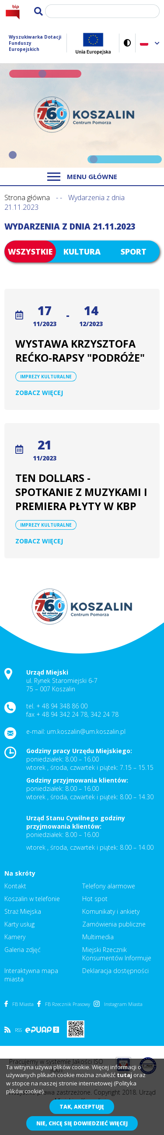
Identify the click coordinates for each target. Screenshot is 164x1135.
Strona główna (27, 197)
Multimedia (98, 937)
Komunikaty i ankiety (111, 911)
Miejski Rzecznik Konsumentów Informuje (116, 953)
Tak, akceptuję (81, 1106)
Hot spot (95, 898)
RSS (13, 1030)
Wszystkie (30, 251)
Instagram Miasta (118, 1004)
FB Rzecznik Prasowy (63, 1004)
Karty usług (19, 924)
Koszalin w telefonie (32, 898)
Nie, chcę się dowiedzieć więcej (82, 1123)
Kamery (14, 937)
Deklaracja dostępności (115, 970)
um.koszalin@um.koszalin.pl (86, 731)
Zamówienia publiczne (114, 924)
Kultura (82, 251)
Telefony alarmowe (108, 886)
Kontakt (15, 886)
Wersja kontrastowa (127, 43)
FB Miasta (19, 1004)
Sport (134, 251)
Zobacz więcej (39, 392)
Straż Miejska (22, 911)
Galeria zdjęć (22, 949)
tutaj (124, 1075)
